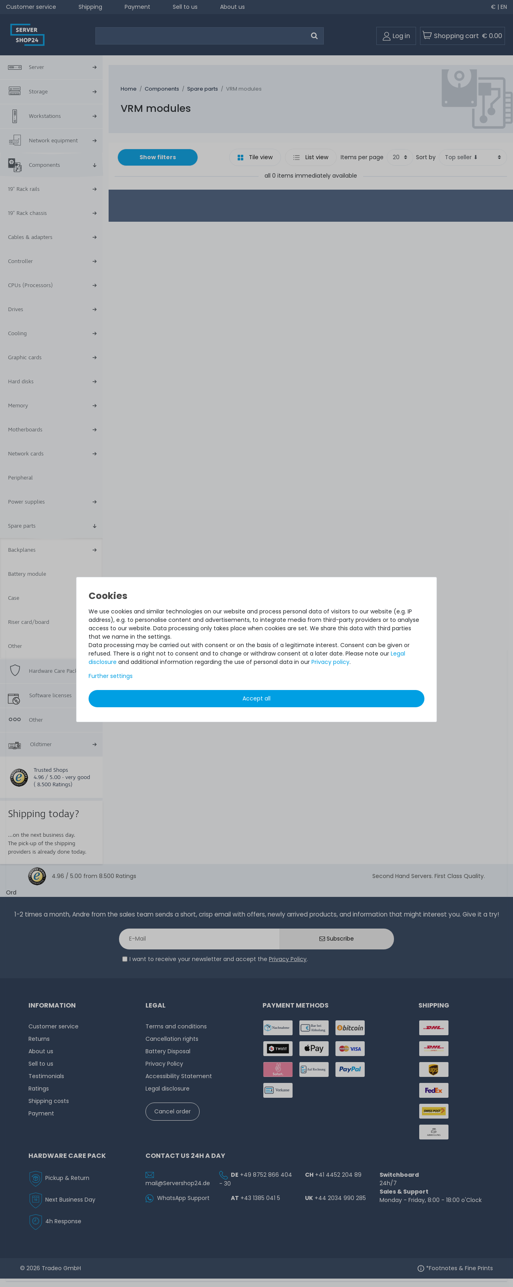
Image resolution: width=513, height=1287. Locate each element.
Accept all (256, 698)
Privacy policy (330, 662)
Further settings (111, 676)
